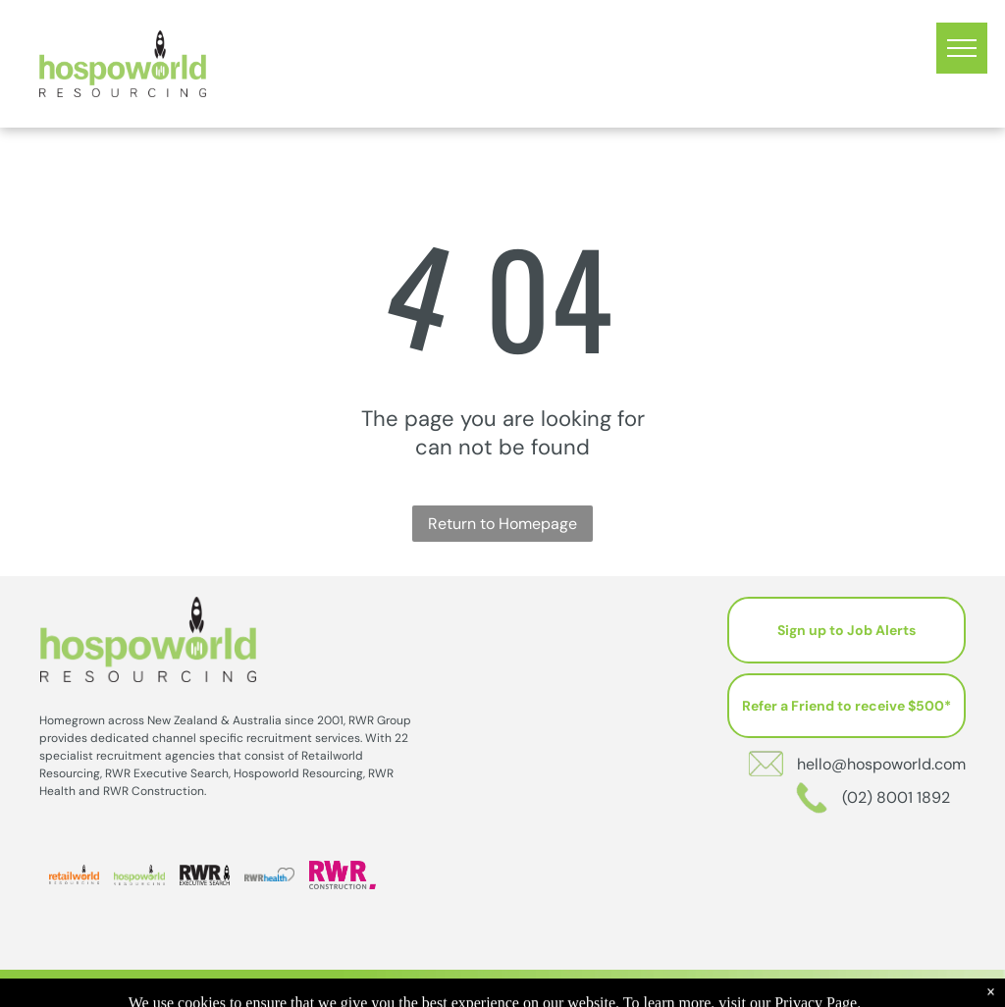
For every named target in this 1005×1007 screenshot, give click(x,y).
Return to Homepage (502, 523)
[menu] (961, 48)
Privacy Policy (618, 988)
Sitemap (689, 988)
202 (550, 988)
